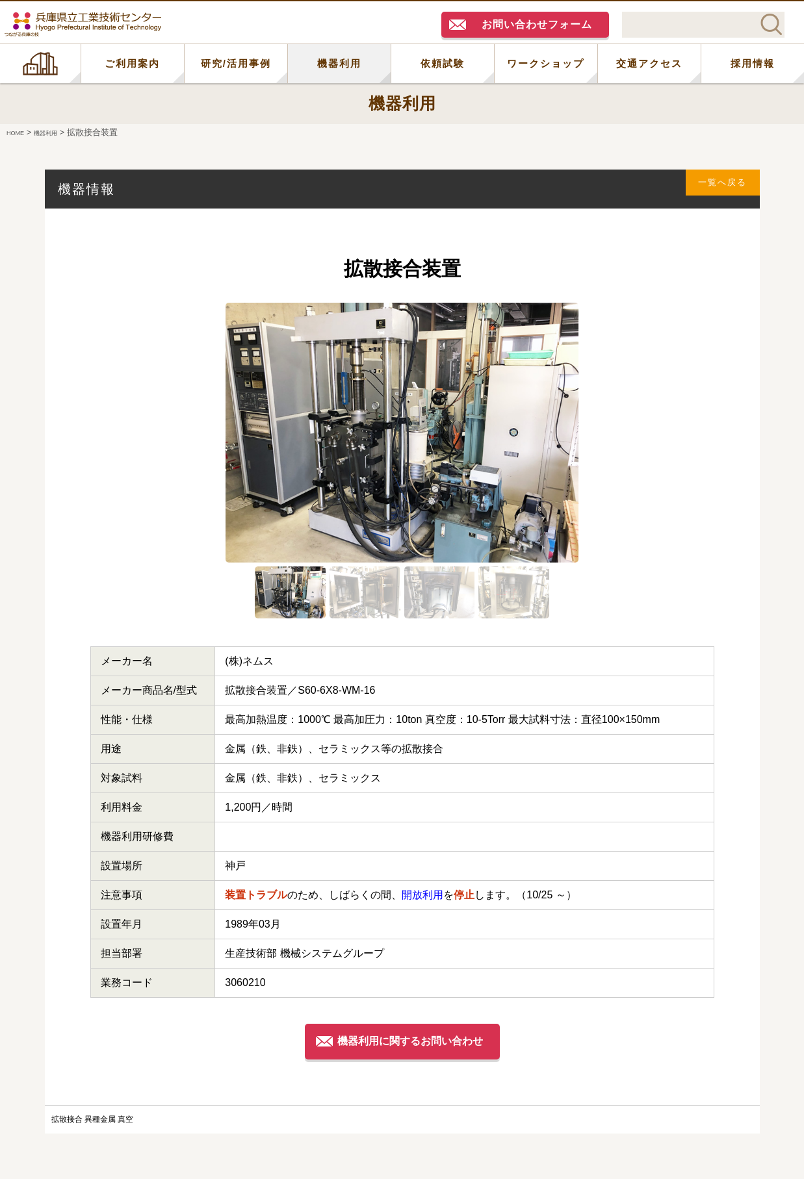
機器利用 (339, 63)
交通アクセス (649, 63)
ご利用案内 (132, 63)
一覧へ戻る (715, 188)
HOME (40, 63)
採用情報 (753, 63)
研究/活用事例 (236, 63)
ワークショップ (545, 63)
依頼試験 (443, 63)
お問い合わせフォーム (537, 24)
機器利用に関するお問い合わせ (413, 1040)
